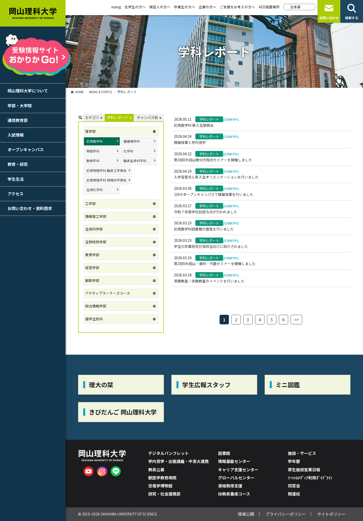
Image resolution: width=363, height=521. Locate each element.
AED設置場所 (269, 6)
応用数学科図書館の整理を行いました (204, 228)
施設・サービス (302, 453)
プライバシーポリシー (285, 514)
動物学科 (93, 160)
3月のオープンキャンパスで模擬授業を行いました (213, 194)
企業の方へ (207, 6)
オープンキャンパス (26, 149)
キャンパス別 (147, 117)
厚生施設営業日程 (304, 469)
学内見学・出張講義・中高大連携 (178, 461)
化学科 (128, 151)
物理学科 (93, 151)
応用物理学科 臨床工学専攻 (106, 170)
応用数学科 (94, 141)
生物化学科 (94, 189)
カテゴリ (92, 117)
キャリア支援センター (238, 469)
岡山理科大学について (28, 91)
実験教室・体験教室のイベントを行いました (209, 280)
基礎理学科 (132, 141)
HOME (79, 91)
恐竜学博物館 (160, 486)
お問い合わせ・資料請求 (30, 208)
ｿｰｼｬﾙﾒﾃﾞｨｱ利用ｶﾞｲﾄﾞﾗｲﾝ (310, 478)
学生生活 (16, 179)
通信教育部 (18, 120)
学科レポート (117, 117)
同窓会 (294, 486)
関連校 (294, 494)
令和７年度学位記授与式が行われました (205, 211)
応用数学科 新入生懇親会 (194, 125)
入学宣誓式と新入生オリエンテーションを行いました (216, 176)
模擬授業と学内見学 (190, 142)
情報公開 (246, 514)
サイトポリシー (331, 514)
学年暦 (294, 461)
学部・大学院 (20, 105)
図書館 (224, 453)
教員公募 (156, 469)
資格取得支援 (230, 486)
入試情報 (16, 135)
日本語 (295, 6)
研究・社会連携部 (164, 494)
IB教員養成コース (234, 494)
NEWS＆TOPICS (100, 91)
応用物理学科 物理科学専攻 (106, 180)
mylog (116, 6)
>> (296, 320)
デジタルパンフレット (168, 453)
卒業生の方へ (184, 6)
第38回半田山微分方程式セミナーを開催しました (213, 159)
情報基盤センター (234, 461)
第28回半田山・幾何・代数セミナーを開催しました (215, 263)
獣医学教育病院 (162, 478)
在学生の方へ (135, 6)
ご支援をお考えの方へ (237, 6)
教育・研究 (18, 164)
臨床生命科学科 (135, 160)
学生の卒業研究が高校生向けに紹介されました (211, 246)
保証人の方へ (159, 6)
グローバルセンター (236, 478)
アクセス (15, 194)
